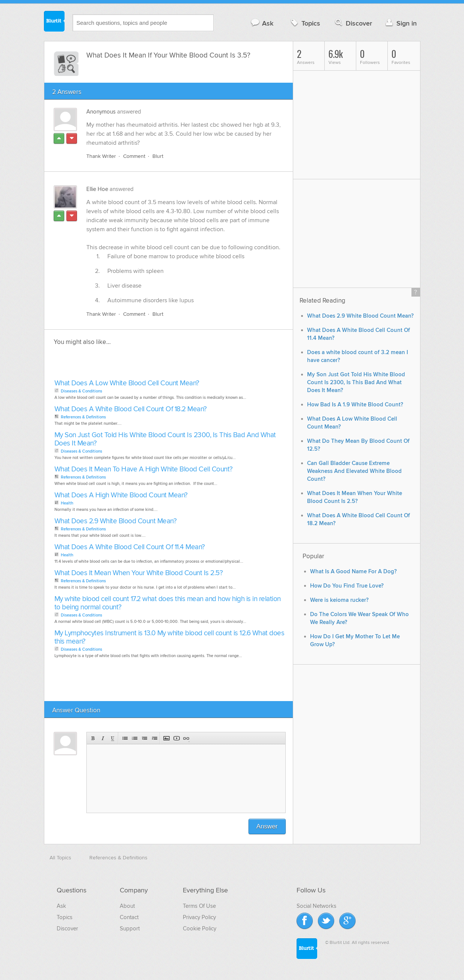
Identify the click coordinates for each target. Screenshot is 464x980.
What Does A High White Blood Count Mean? (121, 495)
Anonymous (101, 111)
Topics (304, 23)
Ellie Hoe (97, 189)
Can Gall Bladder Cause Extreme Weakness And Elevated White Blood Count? (354, 471)
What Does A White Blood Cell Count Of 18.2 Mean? (130, 409)
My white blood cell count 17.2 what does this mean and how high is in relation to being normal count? (167, 603)
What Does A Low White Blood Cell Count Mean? (126, 383)
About (127, 906)
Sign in (400, 23)
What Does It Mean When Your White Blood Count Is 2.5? (138, 573)
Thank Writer (101, 156)
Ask (262, 23)
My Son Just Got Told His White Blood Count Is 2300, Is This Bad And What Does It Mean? (165, 439)
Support (130, 928)
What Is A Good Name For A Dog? (353, 571)
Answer (267, 826)
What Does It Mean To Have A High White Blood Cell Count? (143, 469)
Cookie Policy (199, 928)
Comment (134, 156)
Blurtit (54, 22)
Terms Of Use (199, 906)
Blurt (157, 156)
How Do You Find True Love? (347, 585)
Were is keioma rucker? (339, 600)
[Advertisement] (139, 365)
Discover (352, 23)
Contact (129, 917)
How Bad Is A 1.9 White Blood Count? (355, 404)
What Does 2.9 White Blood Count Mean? (115, 521)
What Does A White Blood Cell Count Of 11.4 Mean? (129, 547)
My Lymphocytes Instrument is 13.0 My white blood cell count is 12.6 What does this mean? (169, 637)
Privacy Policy (199, 917)
